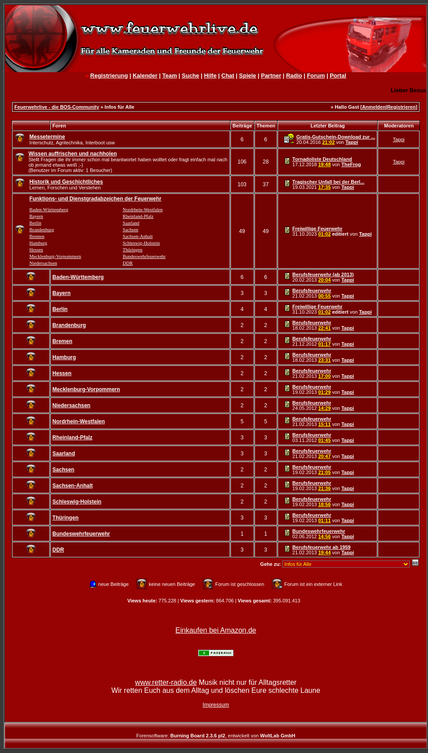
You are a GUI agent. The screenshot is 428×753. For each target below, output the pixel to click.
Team (169, 75)
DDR (128, 263)
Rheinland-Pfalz (138, 216)
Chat (228, 75)
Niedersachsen (43, 263)
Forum (316, 75)
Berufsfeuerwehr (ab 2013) (323, 274)
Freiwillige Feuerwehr (317, 228)
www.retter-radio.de (166, 682)
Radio (294, 75)
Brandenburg (41, 229)
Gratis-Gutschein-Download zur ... (335, 136)
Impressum (215, 705)
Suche (190, 75)
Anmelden (374, 107)
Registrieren (401, 107)
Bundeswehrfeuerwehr (144, 256)
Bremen (36, 236)
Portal (338, 75)
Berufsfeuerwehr (311, 290)
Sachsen (130, 229)
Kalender (145, 75)
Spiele (247, 75)
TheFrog (351, 164)
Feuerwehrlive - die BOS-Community (56, 107)
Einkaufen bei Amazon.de (215, 630)
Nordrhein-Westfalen (143, 209)
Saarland (131, 223)
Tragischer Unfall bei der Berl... (328, 181)
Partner (271, 75)
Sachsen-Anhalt (138, 236)
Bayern (36, 216)
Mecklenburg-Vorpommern (55, 256)
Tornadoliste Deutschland (322, 159)
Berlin (35, 223)
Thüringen (132, 249)
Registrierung (109, 75)
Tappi (351, 142)
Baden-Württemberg (48, 209)
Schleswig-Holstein (141, 243)
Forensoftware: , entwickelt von (215, 735)
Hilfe (210, 75)
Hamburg (38, 243)
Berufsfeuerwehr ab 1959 (321, 547)
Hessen (36, 249)
